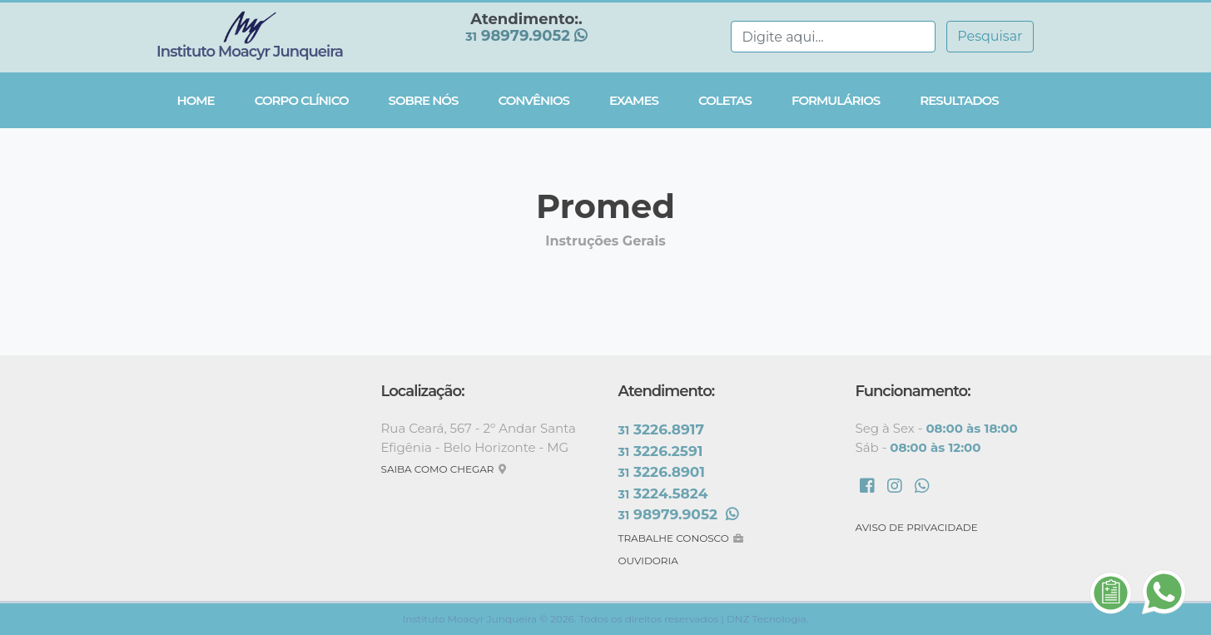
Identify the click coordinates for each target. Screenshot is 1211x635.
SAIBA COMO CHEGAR (445, 469)
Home (196, 100)
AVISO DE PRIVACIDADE (917, 527)
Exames (633, 100)
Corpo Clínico (302, 100)
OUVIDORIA (648, 560)
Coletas (725, 100)
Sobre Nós (424, 100)
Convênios (533, 100)
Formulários (836, 100)
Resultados (959, 100)
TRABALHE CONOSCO (682, 538)
